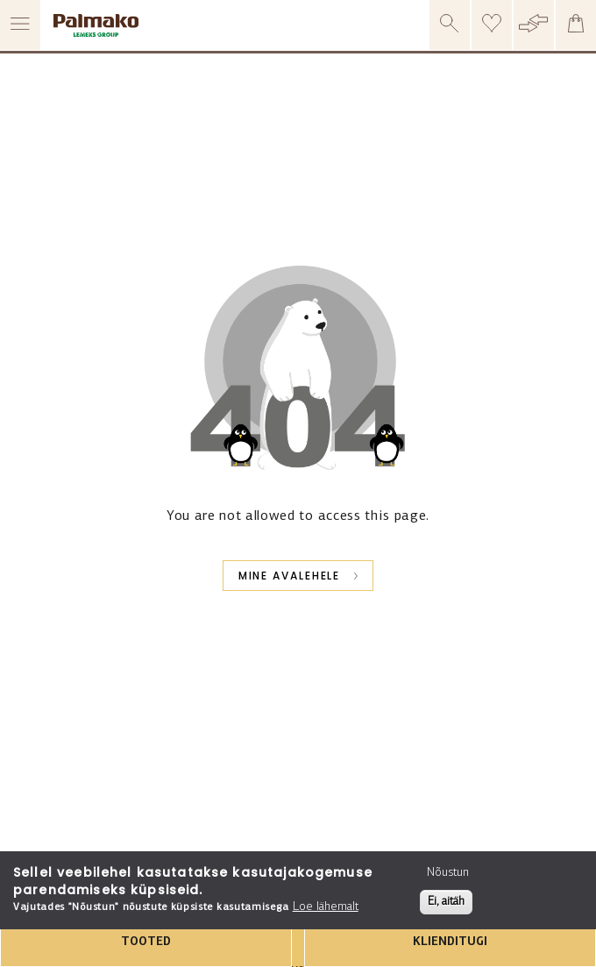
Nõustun (448, 872)
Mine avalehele (289, 575)
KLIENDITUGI (450, 942)
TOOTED (146, 942)
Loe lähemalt (325, 907)
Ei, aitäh (446, 901)
